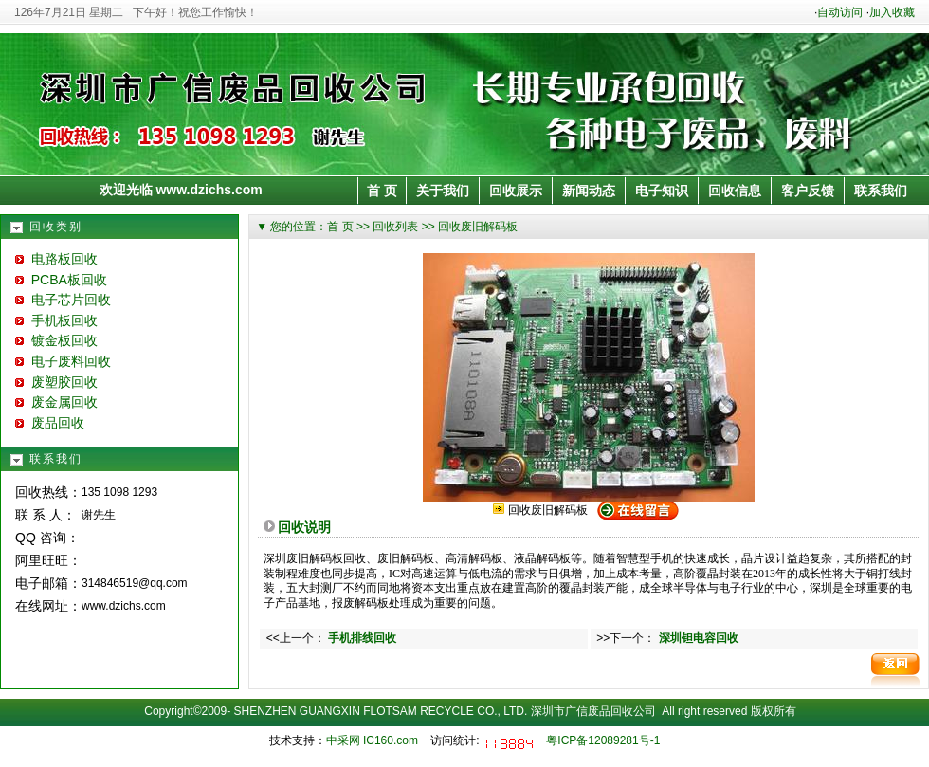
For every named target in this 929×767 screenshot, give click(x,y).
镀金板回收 (56, 340)
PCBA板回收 (61, 279)
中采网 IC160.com (372, 740)
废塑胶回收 (56, 382)
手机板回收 (56, 320)
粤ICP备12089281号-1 (603, 740)
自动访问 (840, 12)
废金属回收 (56, 402)
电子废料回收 (63, 361)
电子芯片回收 (63, 299)
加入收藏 (892, 12)
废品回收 (49, 422)
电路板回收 (56, 258)
